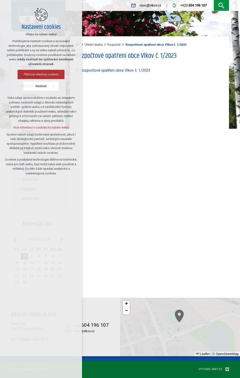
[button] (224, 345)
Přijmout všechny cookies (29, 74)
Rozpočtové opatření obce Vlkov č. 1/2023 (115, 70)
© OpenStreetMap (225, 354)
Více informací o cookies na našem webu (29, 127)
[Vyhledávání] (221, 5)
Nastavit (29, 86)
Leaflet (203, 354)
